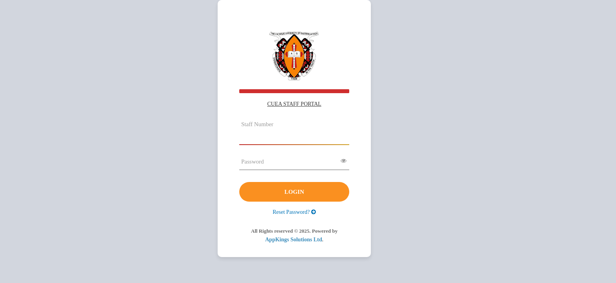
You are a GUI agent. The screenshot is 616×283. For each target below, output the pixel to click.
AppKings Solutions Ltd (293, 240)
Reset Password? (294, 212)
